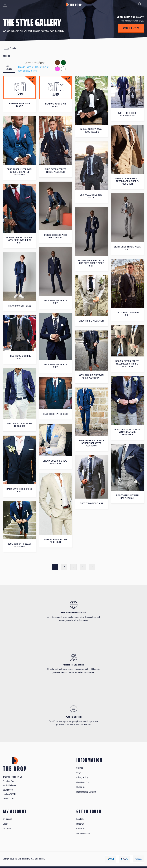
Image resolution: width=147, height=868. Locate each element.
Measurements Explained (86, 792)
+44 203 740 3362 (83, 833)
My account (7, 819)
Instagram (80, 824)
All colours (9, 68)
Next (92, 567)
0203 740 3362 (8, 798)
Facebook (80, 819)
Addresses (7, 828)
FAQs (78, 773)
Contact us (80, 787)
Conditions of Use (83, 782)
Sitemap (79, 768)
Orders (5, 824)
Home (6, 48)
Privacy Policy (82, 777)
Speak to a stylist (131, 28)
